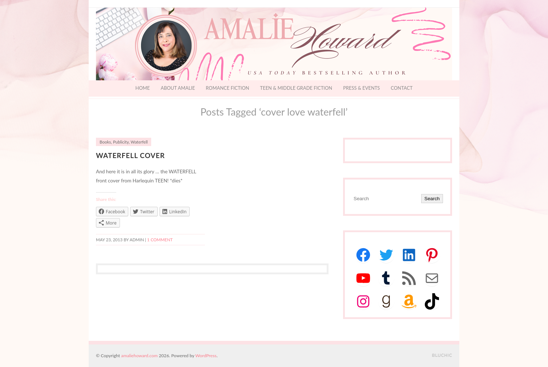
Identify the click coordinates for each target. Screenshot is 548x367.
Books (105, 142)
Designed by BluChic (442, 356)
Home (143, 88)
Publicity (121, 142)
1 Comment (160, 239)
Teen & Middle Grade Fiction (296, 88)
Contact (401, 88)
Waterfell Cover (130, 155)
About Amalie (178, 88)
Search (432, 198)
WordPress (206, 355)
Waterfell (139, 142)
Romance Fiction (227, 88)
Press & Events (361, 88)
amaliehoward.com (139, 355)
